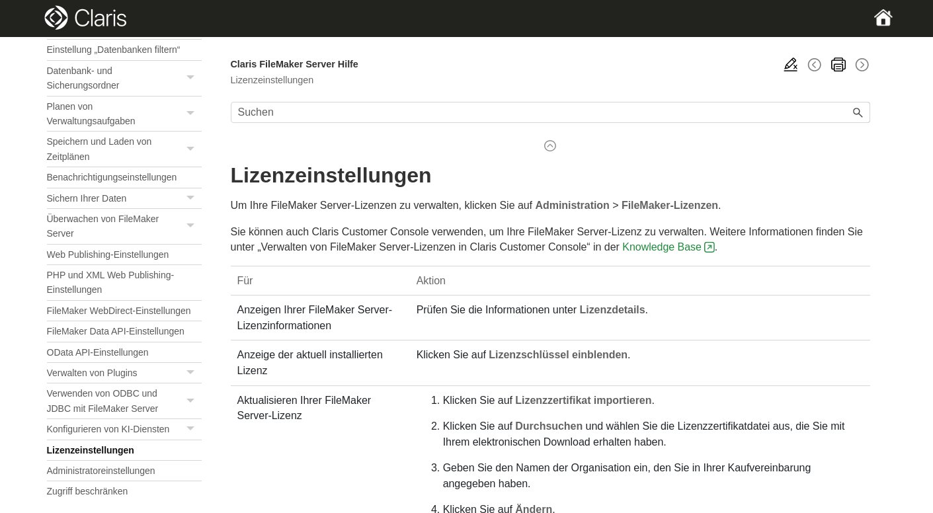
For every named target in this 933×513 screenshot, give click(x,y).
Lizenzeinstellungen (90, 450)
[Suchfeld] (551, 112)
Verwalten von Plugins (124, 373)
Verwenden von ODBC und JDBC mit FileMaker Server (124, 400)
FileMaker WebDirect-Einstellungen (119, 310)
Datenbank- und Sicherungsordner (124, 78)
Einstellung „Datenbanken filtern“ (114, 49)
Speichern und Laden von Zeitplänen (124, 149)
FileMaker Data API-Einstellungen (115, 331)
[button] (192, 78)
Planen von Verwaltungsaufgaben (124, 114)
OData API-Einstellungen (98, 352)
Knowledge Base (662, 247)
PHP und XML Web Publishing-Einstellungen (111, 282)
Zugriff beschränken (87, 491)
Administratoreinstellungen (101, 470)
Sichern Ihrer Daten (124, 198)
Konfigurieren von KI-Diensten (124, 429)
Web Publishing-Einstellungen (108, 254)
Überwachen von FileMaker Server (124, 226)
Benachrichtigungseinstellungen (112, 177)
